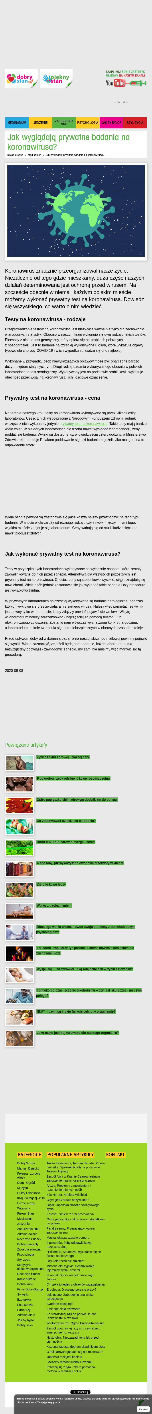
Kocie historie (26, 1279)
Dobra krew (25, 1284)
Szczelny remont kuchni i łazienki (69, 1362)
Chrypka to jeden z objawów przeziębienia (76, 1284)
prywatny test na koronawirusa (84, 424)
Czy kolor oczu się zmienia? (66, 1261)
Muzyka (22, 1188)
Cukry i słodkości (29, 1193)
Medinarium (34, 155)
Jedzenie (23, 1224)
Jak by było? (26, 1320)
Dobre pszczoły (28, 1244)
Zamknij (143, 1409)
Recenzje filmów (28, 1274)
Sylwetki (23, 1294)
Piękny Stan (25, 1213)
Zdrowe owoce (27, 1234)
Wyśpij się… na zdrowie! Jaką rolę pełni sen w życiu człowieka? (85, 969)
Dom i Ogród (26, 1182)
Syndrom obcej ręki (60, 1304)
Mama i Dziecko (28, 1168)
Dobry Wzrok (26, 1163)
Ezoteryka (24, 1299)
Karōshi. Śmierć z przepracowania (70, 1214)
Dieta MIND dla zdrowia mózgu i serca (66, 842)
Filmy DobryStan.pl (30, 1289)
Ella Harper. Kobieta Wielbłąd (67, 1195)
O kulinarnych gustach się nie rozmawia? (75, 1352)
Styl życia (23, 1259)
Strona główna (15, 155)
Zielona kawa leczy (51, 884)
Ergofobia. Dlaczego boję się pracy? (71, 1289)
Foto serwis (25, 1304)
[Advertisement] (76, 31)
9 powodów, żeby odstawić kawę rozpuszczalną (73, 778)
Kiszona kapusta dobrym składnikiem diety (76, 1346)
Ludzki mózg (26, 1203)
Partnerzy (24, 1310)
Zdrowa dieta (26, 1315)
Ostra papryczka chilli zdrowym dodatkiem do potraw (77, 799)
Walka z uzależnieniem (54, 905)
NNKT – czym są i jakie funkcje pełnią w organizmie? (76, 1011)
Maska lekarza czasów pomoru (68, 1237)
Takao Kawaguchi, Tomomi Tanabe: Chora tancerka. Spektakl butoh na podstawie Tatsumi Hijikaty (76, 1167)
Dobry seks (25, 1325)
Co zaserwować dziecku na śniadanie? (66, 821)
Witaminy (23, 1208)
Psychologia (25, 1254)
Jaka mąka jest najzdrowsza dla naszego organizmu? (78, 1033)
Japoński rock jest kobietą (64, 1357)
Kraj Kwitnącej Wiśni (31, 1198)
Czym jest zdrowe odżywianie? (68, 1200)
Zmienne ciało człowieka (63, 1309)
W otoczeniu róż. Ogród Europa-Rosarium (76, 1323)
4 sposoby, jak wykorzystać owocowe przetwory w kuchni (80, 863)
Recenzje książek (29, 1239)
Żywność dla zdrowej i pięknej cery (63, 757)
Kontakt (115, 1154)
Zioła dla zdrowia (29, 1249)
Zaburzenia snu (28, 1229)
